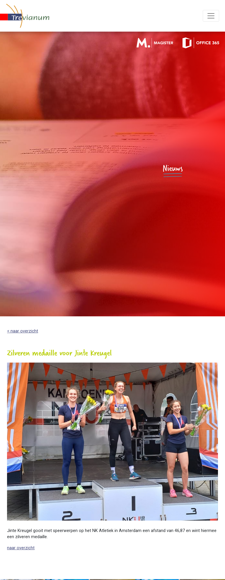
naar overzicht (21, 547)
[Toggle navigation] (211, 16)
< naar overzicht (22, 331)
